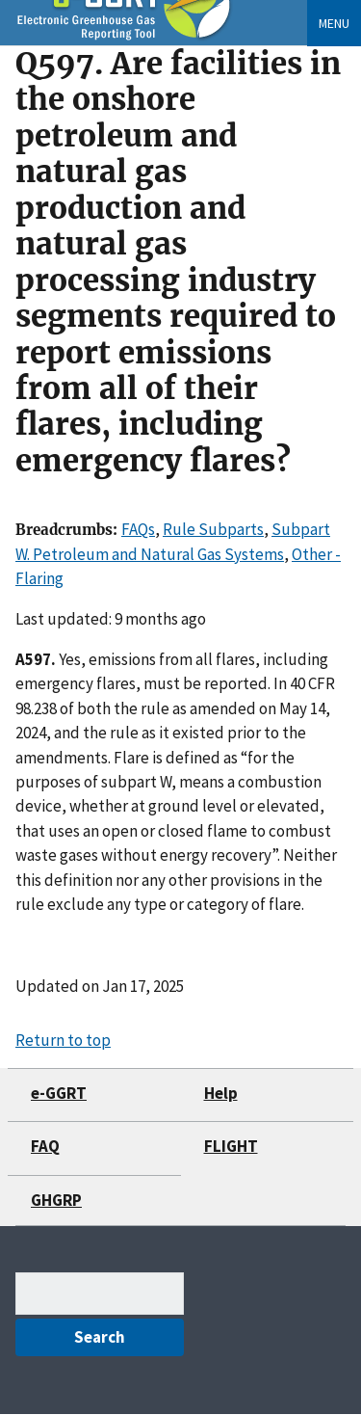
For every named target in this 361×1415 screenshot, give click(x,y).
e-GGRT (59, 1093)
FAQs (138, 529)
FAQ (45, 1146)
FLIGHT (231, 1146)
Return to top (63, 1040)
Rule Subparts (213, 529)
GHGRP (56, 1200)
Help (221, 1093)
